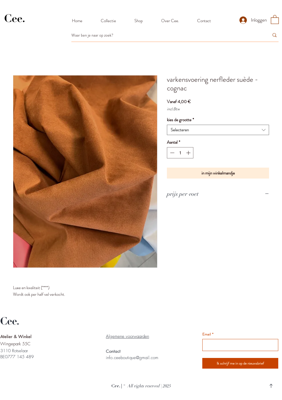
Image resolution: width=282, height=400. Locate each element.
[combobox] (218, 130)
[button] (275, 19)
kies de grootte (180, 119)
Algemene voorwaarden (127, 336)
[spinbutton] (180, 152)
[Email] (239, 345)
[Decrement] (172, 152)
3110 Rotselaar (14, 351)
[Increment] (189, 152)
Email (207, 334)
